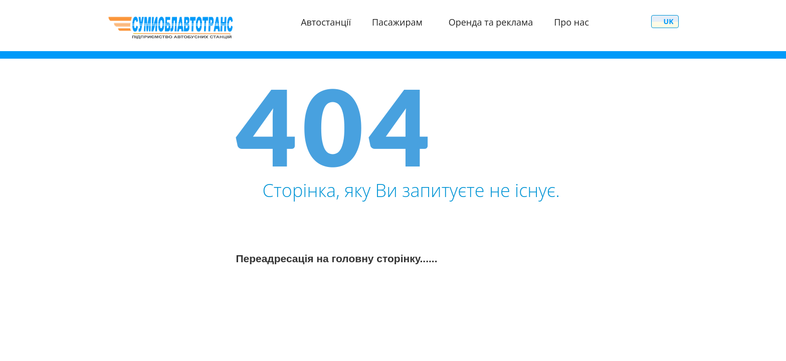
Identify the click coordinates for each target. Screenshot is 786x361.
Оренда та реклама (491, 22)
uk (669, 21)
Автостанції (326, 22)
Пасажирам (397, 22)
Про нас (571, 22)
